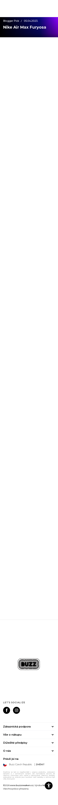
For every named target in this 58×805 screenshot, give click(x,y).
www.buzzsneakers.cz (22, 785)
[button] (49, 785)
